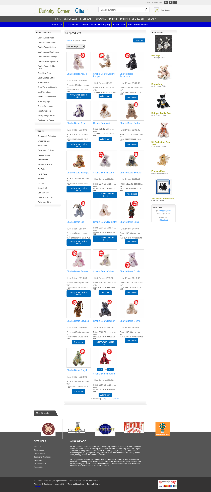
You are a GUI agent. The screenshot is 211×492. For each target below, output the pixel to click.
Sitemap (37, 486)
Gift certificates (39, 454)
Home (58, 19)
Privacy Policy (92, 484)
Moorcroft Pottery (46, 164)
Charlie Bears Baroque (78, 172)
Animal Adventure (45, 106)
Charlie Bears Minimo (47, 47)
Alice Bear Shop (44, 73)
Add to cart (105, 96)
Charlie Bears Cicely (130, 271)
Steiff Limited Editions (47, 78)
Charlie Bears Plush (46, 38)
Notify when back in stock (78, 96)
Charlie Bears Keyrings (47, 56)
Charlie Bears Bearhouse (48, 52)
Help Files (38, 460)
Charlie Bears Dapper (104, 321)
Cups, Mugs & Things (47, 150)
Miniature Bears (44, 111)
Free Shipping (104, 24)
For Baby (151, 19)
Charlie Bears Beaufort (131, 172)
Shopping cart (165, 210)
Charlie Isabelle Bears (47, 42)
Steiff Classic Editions (47, 97)
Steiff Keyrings (44, 101)
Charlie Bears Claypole (78, 321)
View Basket (165, 10)
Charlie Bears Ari (101, 123)
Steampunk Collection (47, 136)
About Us (37, 447)
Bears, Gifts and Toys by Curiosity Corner (84, 481)
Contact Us (38, 467)
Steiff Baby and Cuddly (47, 87)
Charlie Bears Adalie (77, 74)
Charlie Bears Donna (130, 321)
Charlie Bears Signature (48, 61)
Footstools (42, 145)
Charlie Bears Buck (129, 222)
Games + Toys (43, 193)
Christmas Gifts (44, 202)
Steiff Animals (44, 82)
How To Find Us (40, 464)
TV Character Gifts (45, 197)
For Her (113, 19)
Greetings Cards (44, 141)
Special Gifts (43, 188)
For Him (124, 19)
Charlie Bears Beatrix (103, 172)
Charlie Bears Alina (76, 123)
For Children (137, 19)
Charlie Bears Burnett (77, 271)
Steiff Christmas (44, 92)
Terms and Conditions (42, 457)
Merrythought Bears (46, 115)
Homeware (100, 19)
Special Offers (119, 24)
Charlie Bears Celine (103, 271)
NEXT (110, 369)
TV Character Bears (46, 120)
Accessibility (60, 484)
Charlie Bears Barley (130, 123)
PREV (100, 369)
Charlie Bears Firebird (104, 373)
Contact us (57, 24)
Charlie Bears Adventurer (126, 75)
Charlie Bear (70, 19)
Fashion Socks (44, 155)
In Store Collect (89, 24)
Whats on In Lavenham (138, 24)
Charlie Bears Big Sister (105, 222)
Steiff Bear (85, 19)
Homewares (43, 160)
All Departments (72, 24)
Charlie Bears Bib (75, 222)
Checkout (139, 40)
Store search (39, 450)
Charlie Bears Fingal (77, 370)
